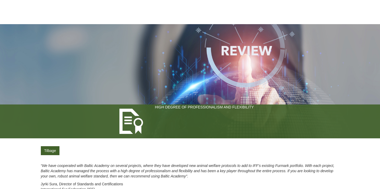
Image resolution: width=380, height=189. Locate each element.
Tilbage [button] (50, 151)
